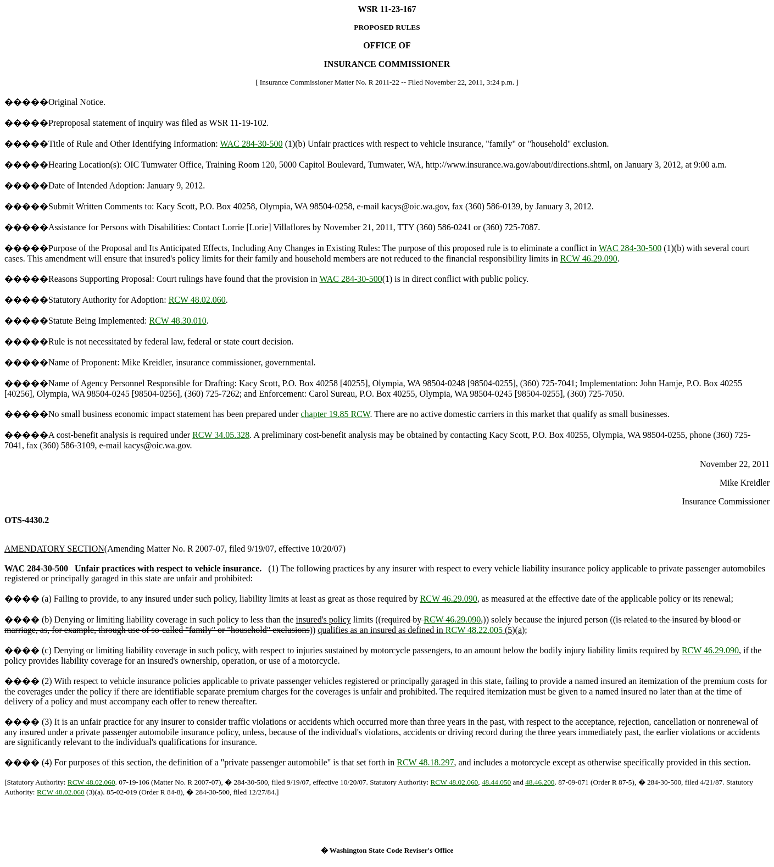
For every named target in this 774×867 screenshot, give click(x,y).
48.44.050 (496, 782)
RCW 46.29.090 (588, 258)
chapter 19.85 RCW (335, 414)
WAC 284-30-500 (251, 143)
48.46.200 (539, 782)
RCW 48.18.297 (425, 762)
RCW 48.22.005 (474, 630)
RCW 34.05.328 (220, 435)
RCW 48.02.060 (197, 299)
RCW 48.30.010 (178, 320)
